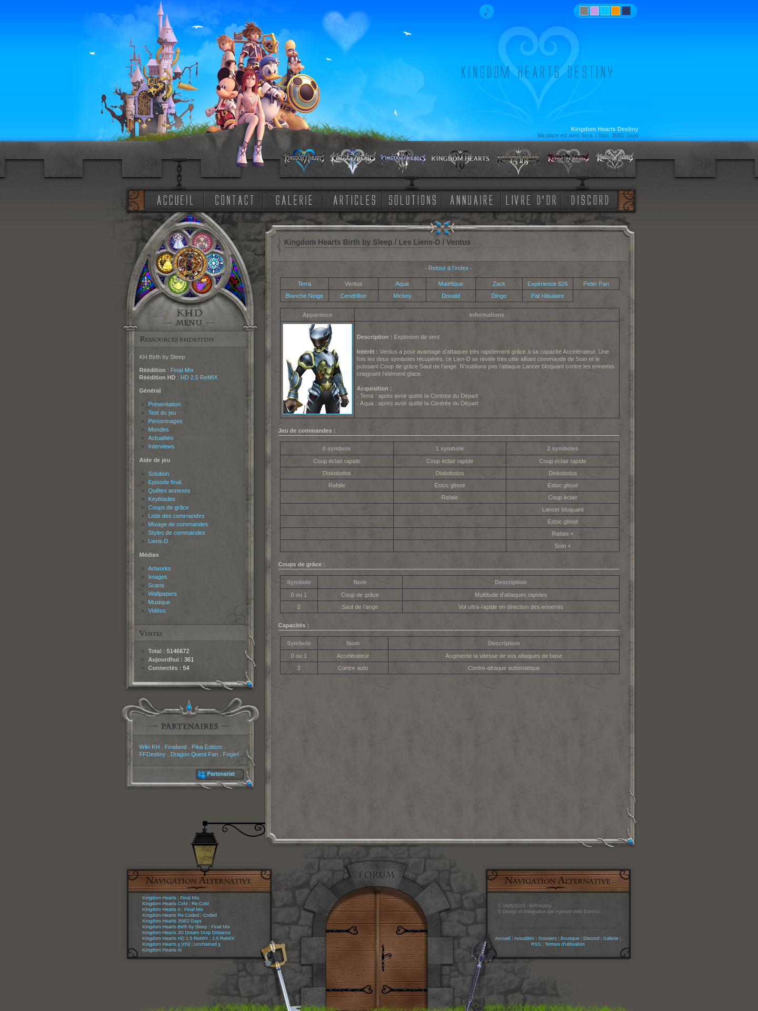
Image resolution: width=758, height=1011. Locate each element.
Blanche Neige (305, 296)
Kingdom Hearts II (162, 909)
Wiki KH (149, 747)
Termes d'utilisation (565, 944)
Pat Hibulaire (547, 296)
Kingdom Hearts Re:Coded (171, 915)
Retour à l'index (448, 268)
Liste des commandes (176, 516)
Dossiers (547, 938)
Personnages (165, 421)
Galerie (611, 938)
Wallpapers (162, 593)
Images (157, 577)
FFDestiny (152, 754)
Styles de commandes (176, 532)
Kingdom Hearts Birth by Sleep (175, 926)
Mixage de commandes (178, 524)
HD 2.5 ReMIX (199, 377)
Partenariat (221, 774)
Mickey (402, 296)
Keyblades (161, 499)
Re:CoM (200, 903)
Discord (591, 938)
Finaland (176, 747)
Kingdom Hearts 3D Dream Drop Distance (187, 932)
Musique (159, 602)
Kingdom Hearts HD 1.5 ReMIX (175, 938)
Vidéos (157, 610)
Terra (304, 284)
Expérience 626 (547, 284)
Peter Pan (596, 284)
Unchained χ (207, 944)
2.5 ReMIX (223, 938)
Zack (499, 284)
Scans (156, 585)
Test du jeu (162, 412)
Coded (210, 915)
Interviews (161, 446)
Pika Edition (207, 747)
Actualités (161, 438)
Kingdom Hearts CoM (165, 903)
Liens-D (158, 541)
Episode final (165, 482)
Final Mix (182, 370)
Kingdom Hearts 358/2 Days (172, 921)
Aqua (402, 284)
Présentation (164, 404)
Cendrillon (354, 296)
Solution (158, 474)
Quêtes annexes (169, 490)
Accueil (502, 938)
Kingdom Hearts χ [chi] (167, 944)
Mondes (158, 429)
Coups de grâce (169, 507)
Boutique (570, 938)
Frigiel (230, 754)
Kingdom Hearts (160, 897)
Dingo (498, 296)
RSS (536, 944)
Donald (451, 296)
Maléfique (451, 284)
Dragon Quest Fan (194, 754)
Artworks (159, 568)
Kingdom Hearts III (162, 950)
